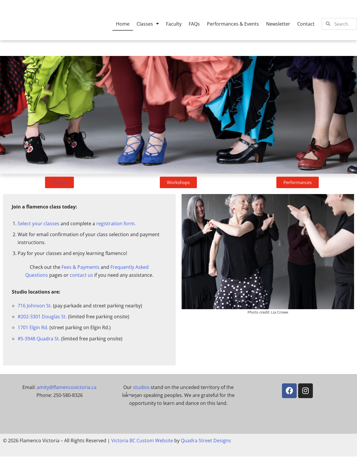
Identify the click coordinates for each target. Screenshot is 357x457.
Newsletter (278, 24)
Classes (148, 24)
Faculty (174, 24)
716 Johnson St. (35, 306)
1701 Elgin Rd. (33, 328)
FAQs (194, 24)
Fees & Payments (80, 267)
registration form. (116, 223)
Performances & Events (233, 24)
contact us (81, 275)
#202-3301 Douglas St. (42, 317)
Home (122, 24)
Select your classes (38, 223)
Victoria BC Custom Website (142, 441)
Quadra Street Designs (206, 441)
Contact (306, 24)
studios (141, 387)
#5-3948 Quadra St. (39, 339)
